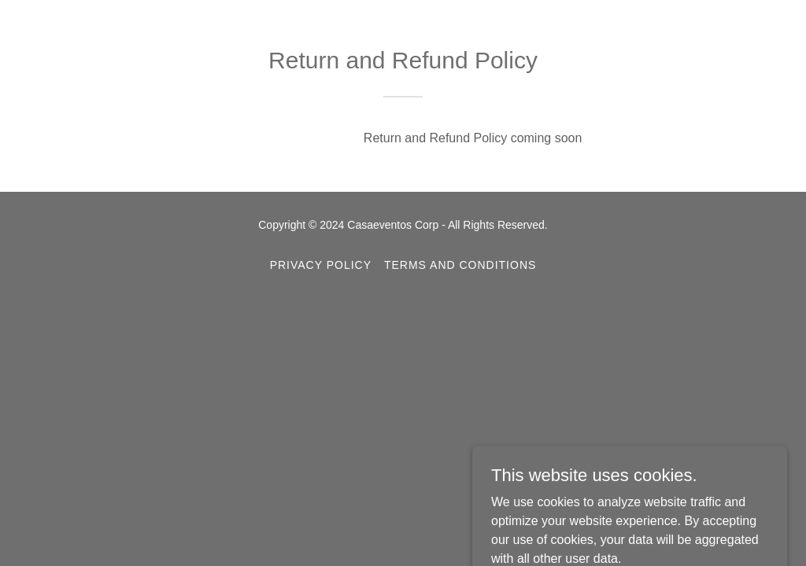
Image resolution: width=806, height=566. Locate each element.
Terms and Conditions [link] (460, 265)
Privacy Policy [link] (321, 265)
